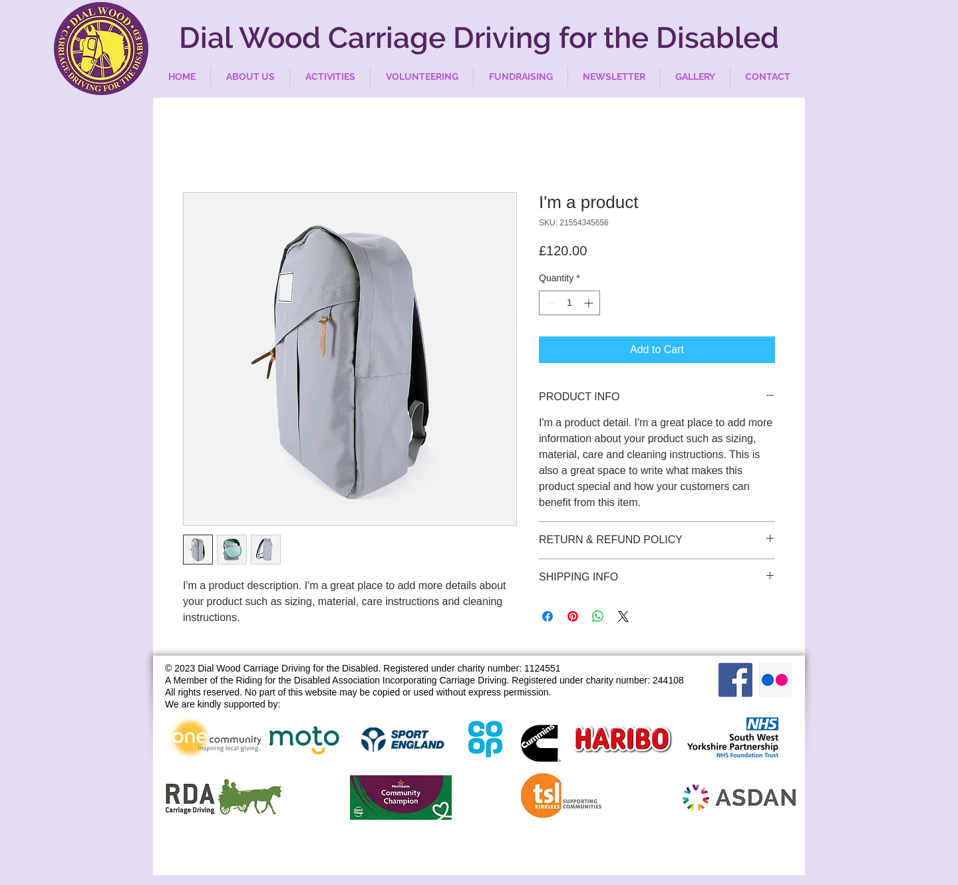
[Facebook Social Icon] (735, 680)
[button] (250, 76)
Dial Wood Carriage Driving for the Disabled (479, 38)
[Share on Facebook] (548, 616)
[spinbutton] (569, 303)
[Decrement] (549, 303)
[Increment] (589, 303)
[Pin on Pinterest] (573, 616)
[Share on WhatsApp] (598, 616)
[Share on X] (623, 616)
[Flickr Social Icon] (775, 680)
